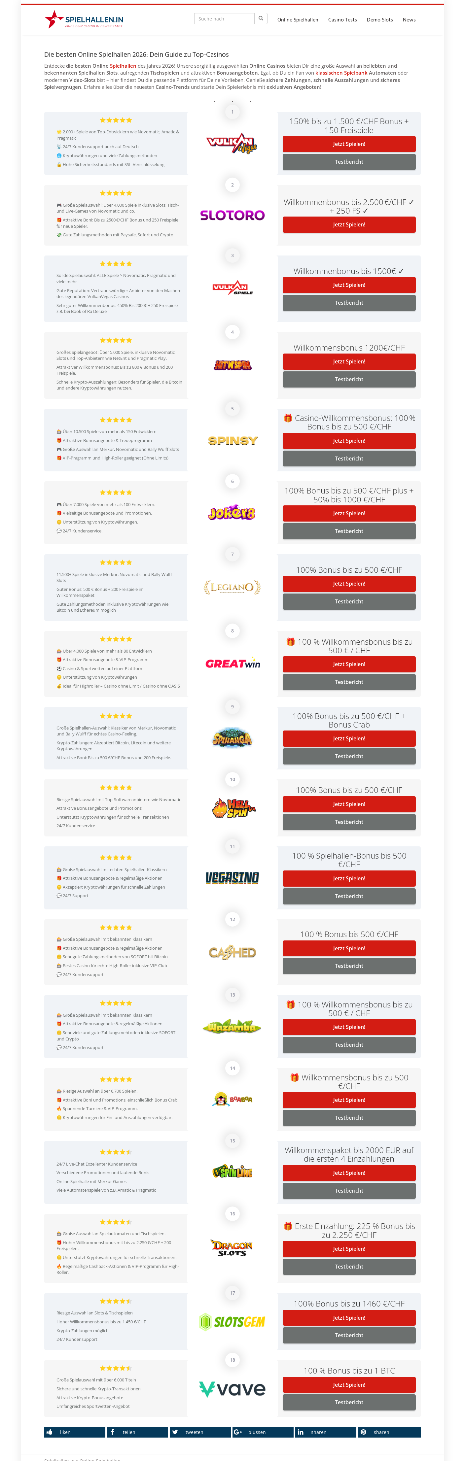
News (409, 20)
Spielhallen (123, 65)
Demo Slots (380, 20)
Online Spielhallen (297, 20)
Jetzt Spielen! (349, 144)
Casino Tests (342, 20)
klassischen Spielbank (341, 72)
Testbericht (349, 161)
